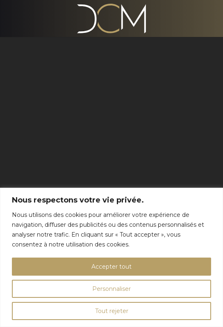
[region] (111, 257)
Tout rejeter (111, 311)
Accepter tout (111, 266)
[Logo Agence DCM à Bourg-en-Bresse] (111, 18)
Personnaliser (111, 288)
